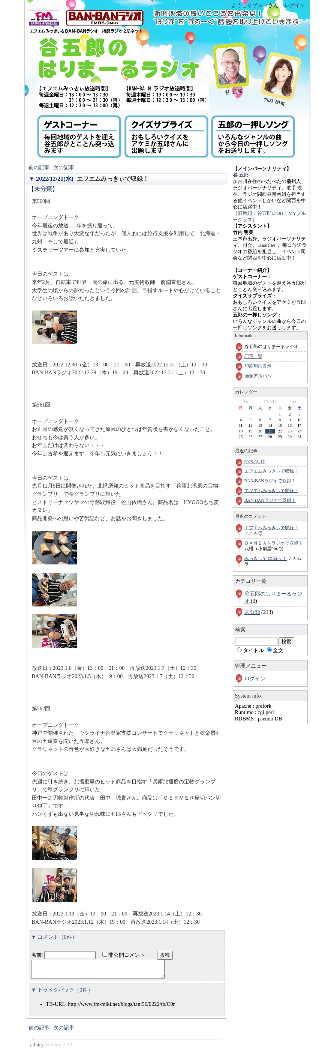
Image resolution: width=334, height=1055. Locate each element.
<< (245, 402)
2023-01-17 (254, 461)
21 (270, 431)
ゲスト (260, 5)
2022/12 (270, 402)
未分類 (43, 189)
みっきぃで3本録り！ (265, 558)
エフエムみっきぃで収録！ (113, 179)
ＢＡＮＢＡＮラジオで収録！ (273, 543)
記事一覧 (253, 356)
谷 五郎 (241, 175)
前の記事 (38, 167)
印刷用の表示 (257, 366)
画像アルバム (257, 376)
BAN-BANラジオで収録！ (270, 481)
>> (294, 402)
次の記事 (63, 167)
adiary (37, 1048)
